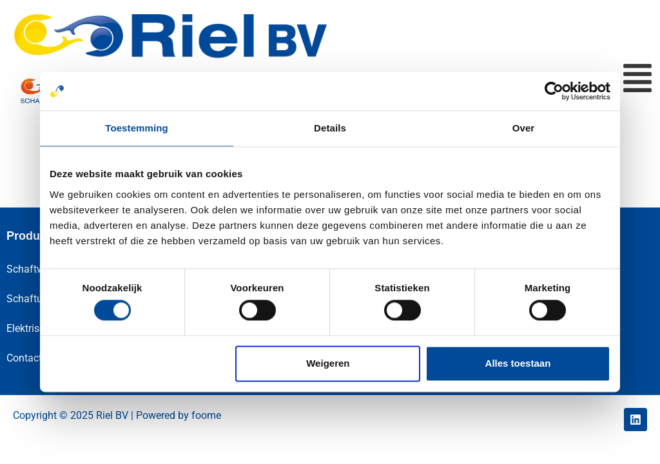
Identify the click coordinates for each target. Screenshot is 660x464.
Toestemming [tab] (136, 127)
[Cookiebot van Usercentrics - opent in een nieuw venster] (554, 91)
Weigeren (327, 363)
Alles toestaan (518, 363)
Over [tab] (523, 127)
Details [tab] (330, 127)
